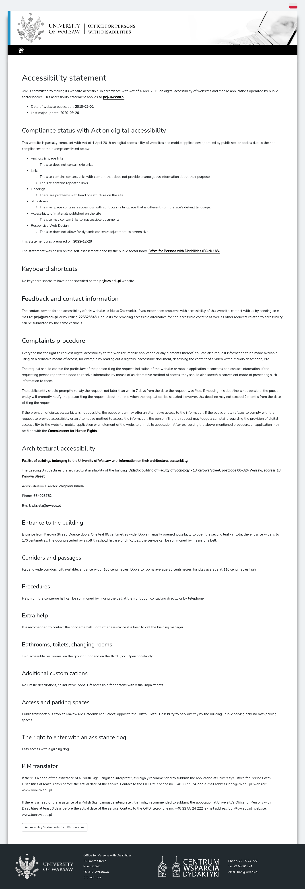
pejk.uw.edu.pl (110, 281)
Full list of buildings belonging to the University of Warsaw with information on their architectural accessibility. (105, 461)
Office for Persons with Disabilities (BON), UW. (184, 251)
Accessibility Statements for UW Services (54, 827)
